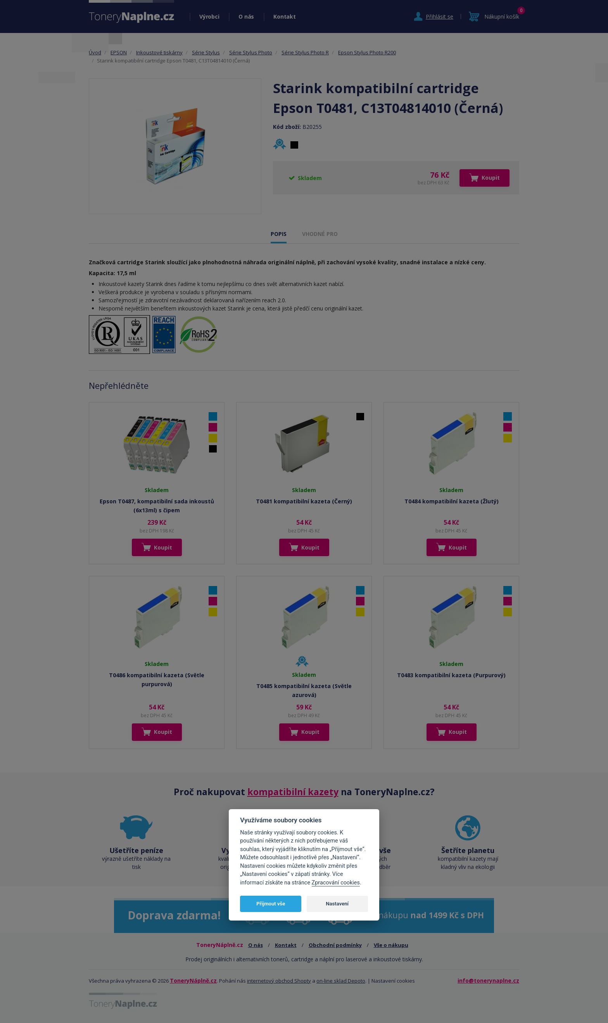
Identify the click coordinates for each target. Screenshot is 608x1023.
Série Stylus (206, 52)
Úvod (95, 52)
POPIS (279, 234)
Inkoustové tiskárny (159, 52)
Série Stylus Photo (250, 52)
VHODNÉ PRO (320, 234)
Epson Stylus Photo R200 (367, 52)
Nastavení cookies (393, 980)
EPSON (119, 52)
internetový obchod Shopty (279, 980)
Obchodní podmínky (335, 945)
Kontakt (284, 16)
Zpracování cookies (336, 882)
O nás (246, 16)
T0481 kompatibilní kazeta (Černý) (304, 501)
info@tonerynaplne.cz (488, 980)
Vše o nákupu (391, 945)
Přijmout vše (270, 904)
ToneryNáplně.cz (193, 980)
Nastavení (337, 904)
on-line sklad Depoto (340, 980)
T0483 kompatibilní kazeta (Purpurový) (451, 675)
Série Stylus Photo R (305, 52)
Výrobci (209, 16)
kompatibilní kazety (293, 791)
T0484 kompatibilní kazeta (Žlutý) (451, 501)
